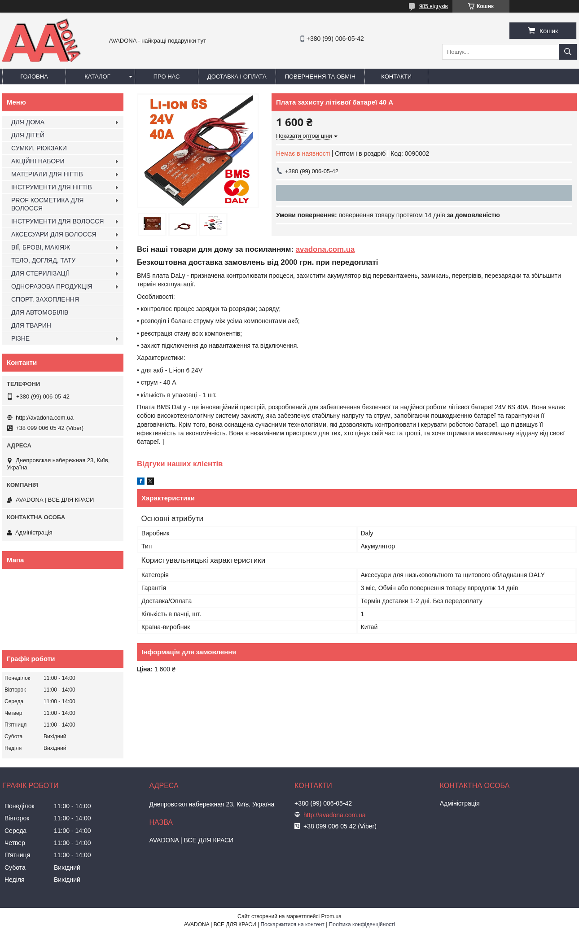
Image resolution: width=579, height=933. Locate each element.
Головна (34, 76)
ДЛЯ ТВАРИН (31, 325)
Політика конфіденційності (362, 924)
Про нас (167, 76)
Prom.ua (331, 916)
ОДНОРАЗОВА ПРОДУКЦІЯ (51, 286)
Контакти (396, 76)
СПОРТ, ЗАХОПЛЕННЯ (45, 299)
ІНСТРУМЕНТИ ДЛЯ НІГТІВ (51, 187)
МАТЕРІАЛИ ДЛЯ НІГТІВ (47, 174)
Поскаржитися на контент (292, 924)
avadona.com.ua (325, 249)
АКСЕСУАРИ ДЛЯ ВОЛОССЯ (53, 234)
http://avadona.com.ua (45, 417)
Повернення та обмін (320, 76)
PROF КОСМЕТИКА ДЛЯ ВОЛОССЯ (47, 204)
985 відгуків (433, 6)
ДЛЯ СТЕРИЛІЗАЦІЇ (40, 273)
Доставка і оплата (237, 76)
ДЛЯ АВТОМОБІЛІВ (39, 312)
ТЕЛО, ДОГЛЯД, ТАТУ (43, 260)
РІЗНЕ (20, 338)
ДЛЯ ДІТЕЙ (27, 135)
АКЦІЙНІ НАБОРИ (37, 161)
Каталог (97, 76)
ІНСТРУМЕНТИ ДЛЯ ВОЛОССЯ (57, 221)
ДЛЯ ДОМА (27, 122)
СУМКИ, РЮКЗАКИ (39, 148)
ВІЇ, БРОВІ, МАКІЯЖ (40, 247)
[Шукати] (568, 52)
